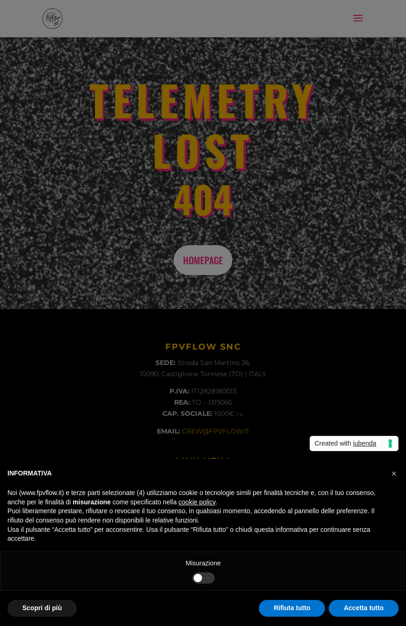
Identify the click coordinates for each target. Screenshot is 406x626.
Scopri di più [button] (42, 608)
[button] (393, 473)
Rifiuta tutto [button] (292, 608)
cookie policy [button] (196, 502)
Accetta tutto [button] (364, 608)
